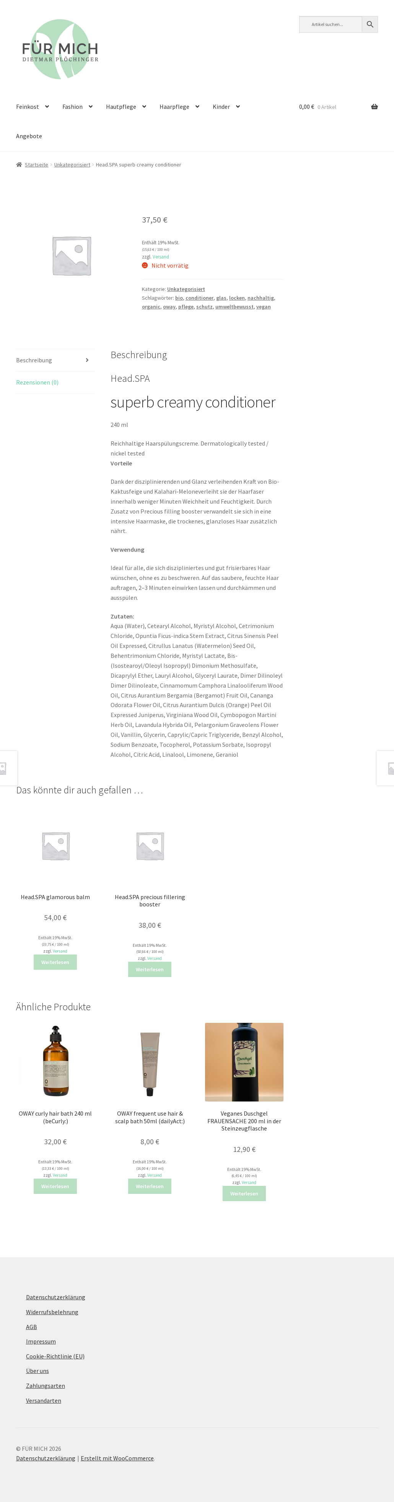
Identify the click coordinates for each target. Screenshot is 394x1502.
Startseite (36, 164)
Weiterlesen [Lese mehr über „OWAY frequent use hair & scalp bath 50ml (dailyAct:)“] (150, 1186)
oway (169, 306)
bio (179, 297)
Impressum (41, 1341)
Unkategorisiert (72, 164)
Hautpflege (121, 106)
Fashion (72, 106)
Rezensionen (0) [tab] (37, 382)
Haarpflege (174, 106)
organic (151, 306)
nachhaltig (260, 297)
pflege (186, 306)
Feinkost (27, 106)
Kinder (221, 106)
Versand (161, 257)
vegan (263, 306)
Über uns (37, 1370)
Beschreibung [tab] (34, 360)
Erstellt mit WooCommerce (117, 1458)
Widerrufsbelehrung (52, 1312)
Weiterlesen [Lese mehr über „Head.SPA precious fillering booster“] (150, 969)
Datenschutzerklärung (55, 1297)
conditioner (199, 297)
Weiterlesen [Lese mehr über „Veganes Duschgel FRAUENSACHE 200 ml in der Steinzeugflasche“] (244, 1193)
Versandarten (43, 1400)
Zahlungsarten (45, 1385)
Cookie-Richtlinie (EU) (55, 1356)
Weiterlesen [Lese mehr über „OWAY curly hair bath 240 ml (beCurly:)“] (55, 1186)
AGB (31, 1327)
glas (221, 297)
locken (237, 297)
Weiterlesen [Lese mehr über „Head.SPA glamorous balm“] (55, 962)
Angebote (29, 136)
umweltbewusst (234, 306)
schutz (204, 306)
